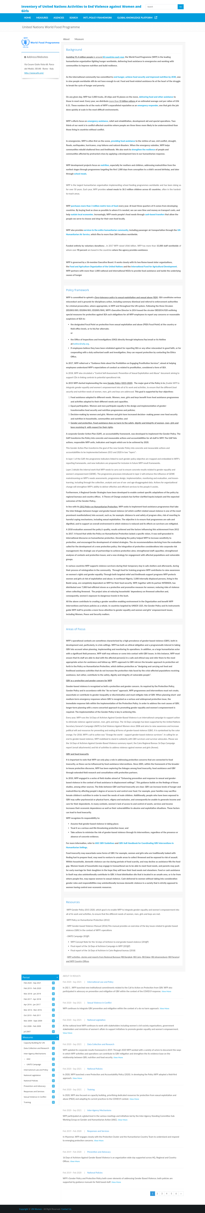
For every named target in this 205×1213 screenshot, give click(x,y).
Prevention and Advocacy (99, 1152)
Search (73, 17)
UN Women (36, 1209)
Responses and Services (98, 1131)
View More (166, 991)
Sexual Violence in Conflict (99, 1002)
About (66, 39)
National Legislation (96, 1020)
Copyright (23, 1209)
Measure (79, 39)
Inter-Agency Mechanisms (99, 1110)
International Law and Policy (100, 982)
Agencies (59, 17)
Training (91, 1089)
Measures (42, 17)
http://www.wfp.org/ (34, 73)
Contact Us (66, 1209)
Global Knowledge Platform (134, 17)
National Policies (94, 1068)
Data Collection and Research (100, 1044)
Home (27, 17)
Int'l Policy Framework (97, 17)
